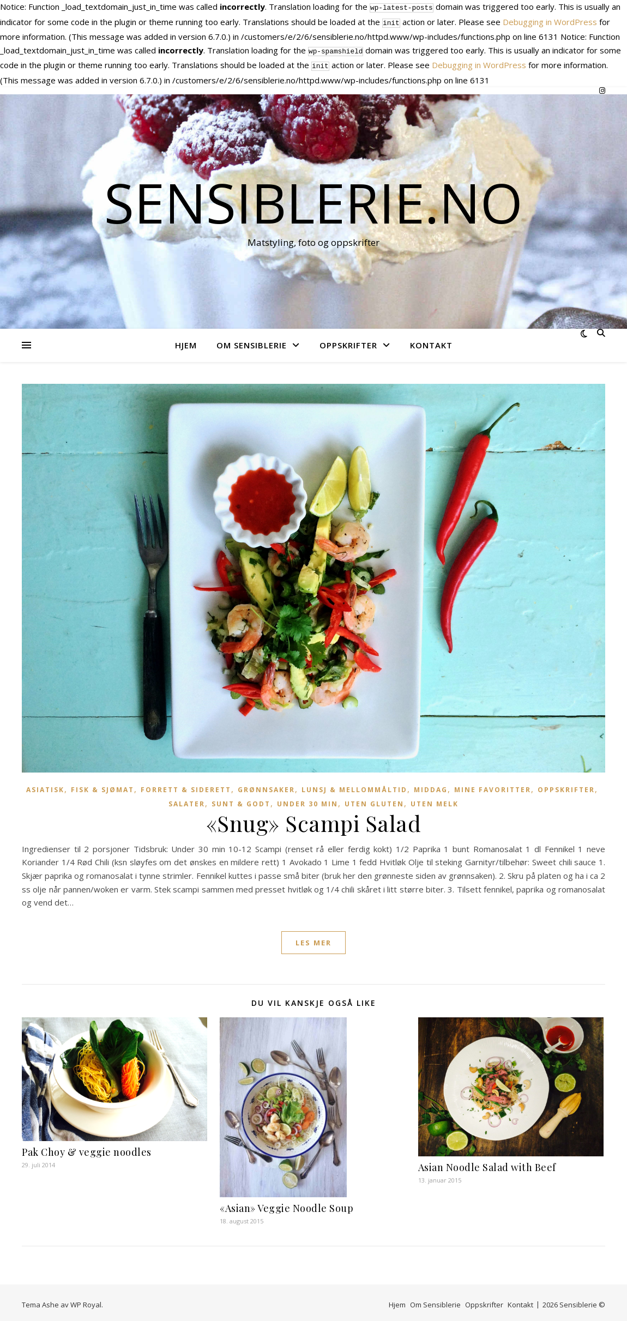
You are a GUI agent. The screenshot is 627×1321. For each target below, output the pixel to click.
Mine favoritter (492, 785)
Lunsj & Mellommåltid (354, 785)
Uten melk (435, 799)
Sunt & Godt (241, 799)
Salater (186, 799)
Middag (431, 785)
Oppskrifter (348, 340)
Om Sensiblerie (251, 340)
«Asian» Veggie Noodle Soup (286, 1203)
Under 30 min (307, 799)
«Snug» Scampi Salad (313, 818)
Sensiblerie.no (313, 198)
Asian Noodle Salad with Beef (487, 1162)
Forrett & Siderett (186, 785)
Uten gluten (374, 799)
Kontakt (431, 340)
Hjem (186, 340)
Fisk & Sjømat (102, 785)
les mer (313, 938)
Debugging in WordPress (550, 20)
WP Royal (85, 1300)
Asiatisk (45, 785)
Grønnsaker (266, 785)
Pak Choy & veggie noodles (87, 1147)
